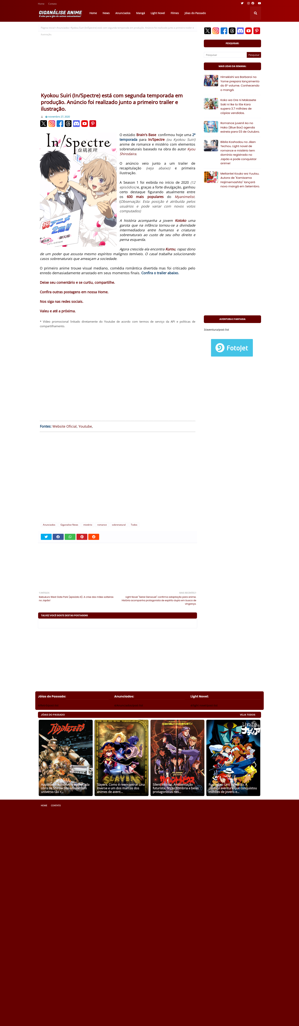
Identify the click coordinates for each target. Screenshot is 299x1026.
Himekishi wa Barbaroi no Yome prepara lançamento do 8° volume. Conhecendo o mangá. (239, 83)
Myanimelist (184, 196)
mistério (87, 524)
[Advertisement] (117, 63)
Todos (134, 524)
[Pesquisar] (225, 55)
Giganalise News (69, 524)
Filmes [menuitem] (175, 13)
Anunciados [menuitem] (122, 13)
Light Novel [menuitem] (158, 13)
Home (41, 4)
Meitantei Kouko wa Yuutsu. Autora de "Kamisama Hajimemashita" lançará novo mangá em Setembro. (240, 180)
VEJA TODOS (247, 715)
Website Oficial (64, 426)
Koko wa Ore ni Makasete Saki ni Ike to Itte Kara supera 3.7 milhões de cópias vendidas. (238, 106)
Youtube (85, 426)
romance (102, 524)
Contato (52, 4)
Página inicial (48, 27)
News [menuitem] (106, 13)
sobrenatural (119, 524)
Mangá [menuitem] (140, 13)
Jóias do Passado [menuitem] (195, 13)
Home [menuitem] (93, 13)
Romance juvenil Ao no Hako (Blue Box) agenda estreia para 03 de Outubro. (240, 127)
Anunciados (63, 27)
